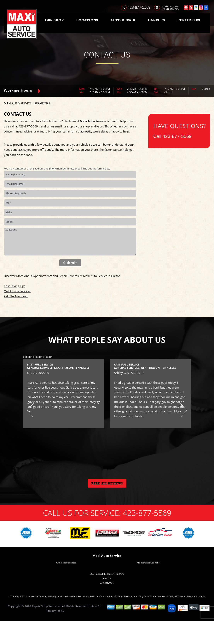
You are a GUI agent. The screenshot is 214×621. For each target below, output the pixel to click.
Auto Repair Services (66, 562)
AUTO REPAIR (122, 20)
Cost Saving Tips (14, 286)
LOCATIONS (87, 20)
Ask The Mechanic (16, 296)
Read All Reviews (107, 483)
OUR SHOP (54, 20)
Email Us (107, 578)
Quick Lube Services (17, 291)
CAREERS (156, 20)
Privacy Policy (55, 610)
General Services (40, 368)
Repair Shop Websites (46, 606)
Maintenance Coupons (148, 562)
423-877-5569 (139, 7)
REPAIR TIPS (188, 20)
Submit (70, 262)
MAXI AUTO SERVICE (17, 103)
